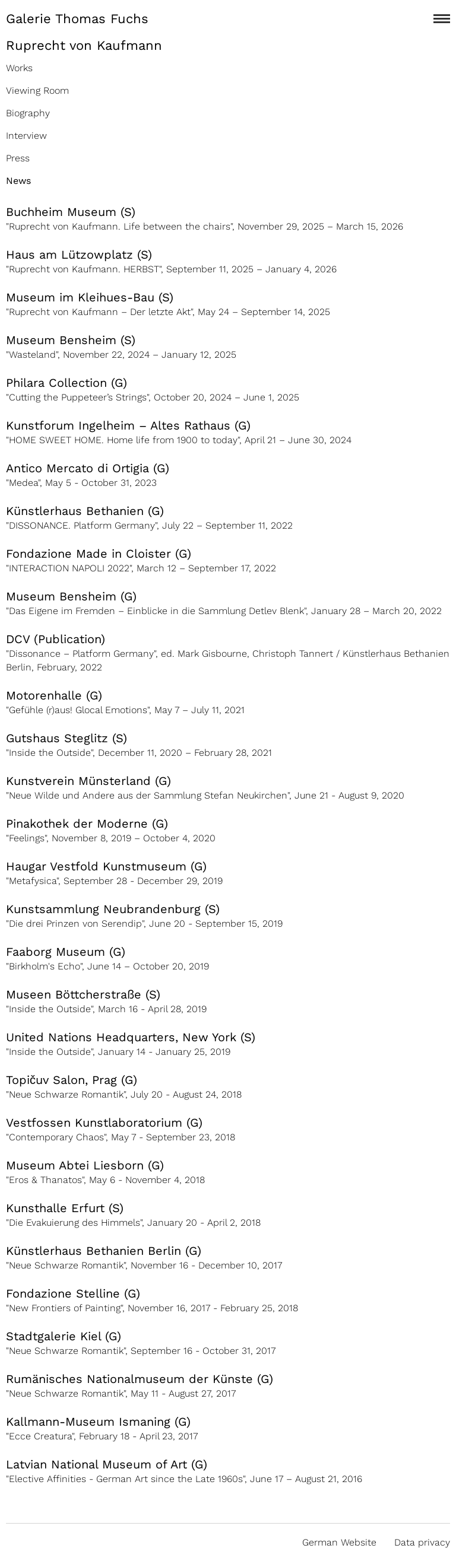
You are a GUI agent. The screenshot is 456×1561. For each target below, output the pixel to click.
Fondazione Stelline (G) (73, 1293)
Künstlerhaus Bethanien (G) (85, 511)
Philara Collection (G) (66, 383)
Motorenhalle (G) (54, 695)
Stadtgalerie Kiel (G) (63, 1336)
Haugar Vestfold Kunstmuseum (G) (106, 866)
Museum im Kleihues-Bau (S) (89, 297)
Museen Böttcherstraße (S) (83, 994)
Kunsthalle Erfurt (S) (65, 1208)
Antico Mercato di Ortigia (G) (87, 468)
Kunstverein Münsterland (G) (88, 781)
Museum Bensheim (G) (71, 596)
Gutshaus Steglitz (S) (66, 738)
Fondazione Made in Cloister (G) (98, 553)
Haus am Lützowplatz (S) (79, 254)
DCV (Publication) (55, 639)
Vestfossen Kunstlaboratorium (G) (104, 1122)
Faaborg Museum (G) (65, 952)
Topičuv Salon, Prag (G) (71, 1080)
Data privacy (422, 1542)
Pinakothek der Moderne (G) (87, 823)
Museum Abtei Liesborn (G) (85, 1165)
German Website (339, 1542)
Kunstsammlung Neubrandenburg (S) (113, 909)
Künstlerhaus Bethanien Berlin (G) (103, 1251)
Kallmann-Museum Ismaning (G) (98, 1421)
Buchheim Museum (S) (70, 212)
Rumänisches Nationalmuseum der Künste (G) (139, 1379)
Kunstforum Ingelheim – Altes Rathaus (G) (128, 425)
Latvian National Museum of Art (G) (106, 1464)
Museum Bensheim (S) (70, 340)
